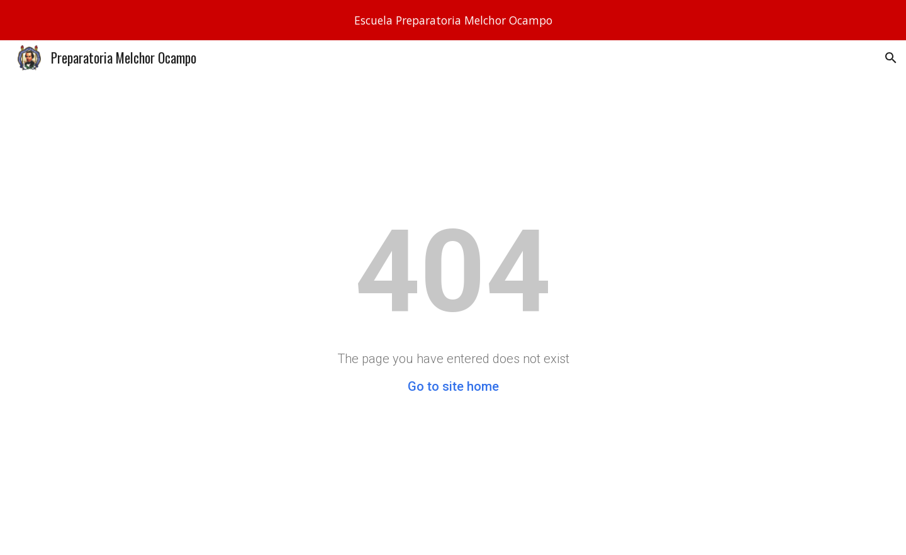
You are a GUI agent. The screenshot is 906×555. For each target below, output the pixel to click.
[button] (891, 58)
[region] (453, 20)
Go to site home (453, 386)
